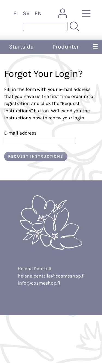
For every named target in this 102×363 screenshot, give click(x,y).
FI (15, 13)
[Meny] (95, 47)
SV (26, 13)
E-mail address (20, 133)
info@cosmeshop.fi (39, 283)
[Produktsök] (45, 26)
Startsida (21, 46)
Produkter (65, 46)
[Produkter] (86, 13)
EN (38, 13)
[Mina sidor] (62, 13)
